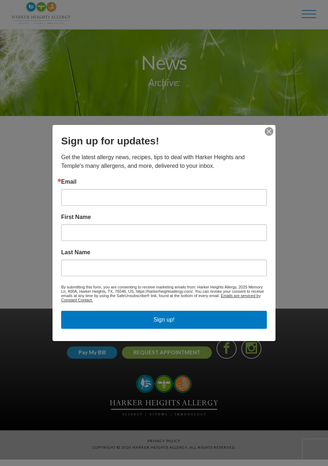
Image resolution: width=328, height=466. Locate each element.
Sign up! (164, 320)
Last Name (75, 252)
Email (69, 182)
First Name (76, 217)
